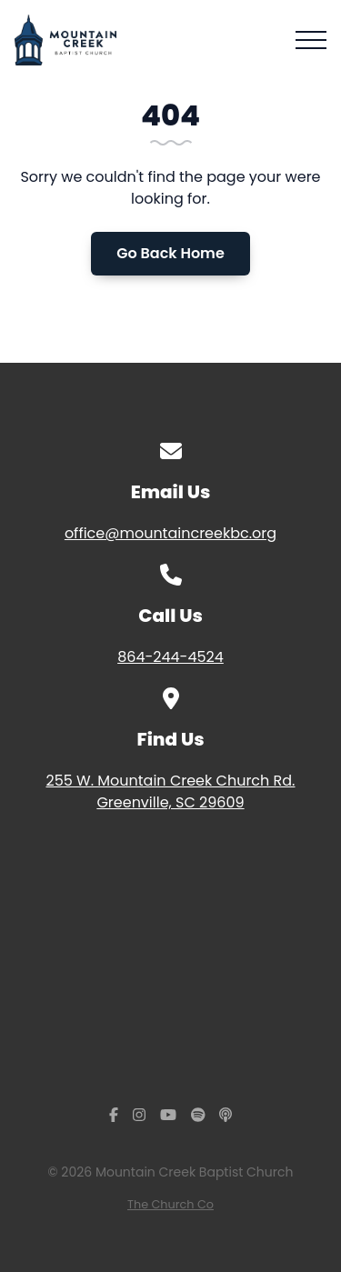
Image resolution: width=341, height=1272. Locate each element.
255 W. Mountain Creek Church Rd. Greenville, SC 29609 (170, 791)
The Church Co (170, 1204)
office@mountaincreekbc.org (170, 533)
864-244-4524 (170, 656)
